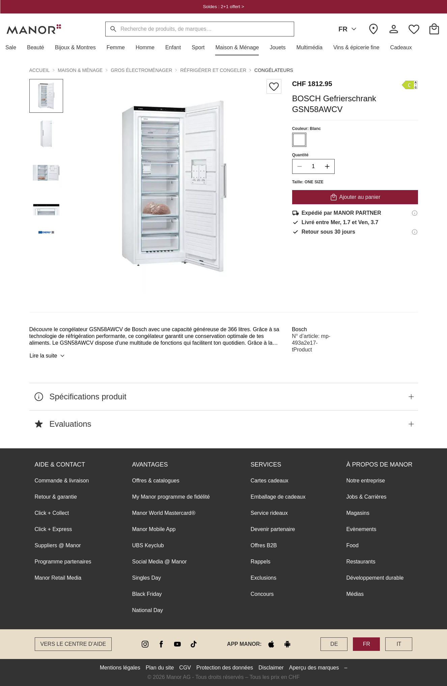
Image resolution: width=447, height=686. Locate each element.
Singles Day (146, 578)
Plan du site (160, 667)
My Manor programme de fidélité (171, 497)
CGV (185, 667)
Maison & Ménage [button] (80, 70)
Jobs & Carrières (366, 497)
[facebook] (161, 644)
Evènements (361, 529)
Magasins (357, 513)
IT (398, 644)
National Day (147, 610)
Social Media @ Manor (159, 561)
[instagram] (145, 644)
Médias (355, 594)
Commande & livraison (62, 480)
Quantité (300, 155)
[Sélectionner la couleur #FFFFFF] (299, 140)
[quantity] (313, 166)
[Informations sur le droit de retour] (414, 232)
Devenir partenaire (273, 529)
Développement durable (374, 578)
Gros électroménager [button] (141, 70)
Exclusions (263, 578)
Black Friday (147, 594)
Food (352, 545)
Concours (262, 594)
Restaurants (360, 561)
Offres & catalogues (155, 480)
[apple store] (271, 644)
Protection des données (224, 667)
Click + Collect (52, 513)
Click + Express (53, 529)
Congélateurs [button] (273, 70)
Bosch (299, 329)
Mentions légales (120, 667)
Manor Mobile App (154, 529)
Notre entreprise (365, 480)
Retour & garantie (56, 497)
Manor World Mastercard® (164, 513)
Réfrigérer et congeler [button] (213, 70)
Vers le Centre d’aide (73, 644)
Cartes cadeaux (269, 480)
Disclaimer (271, 667)
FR (348, 29)
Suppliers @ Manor (58, 545)
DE (334, 644)
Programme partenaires (63, 561)
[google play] (287, 644)
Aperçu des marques (314, 667)
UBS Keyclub (148, 545)
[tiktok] (193, 644)
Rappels (261, 561)
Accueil (39, 70)
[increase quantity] (327, 166)
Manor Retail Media (58, 578)
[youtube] (177, 644)
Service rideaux (269, 513)
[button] (13, 48)
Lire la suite (48, 356)
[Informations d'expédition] (414, 213)
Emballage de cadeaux (278, 497)
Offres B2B (264, 545)
